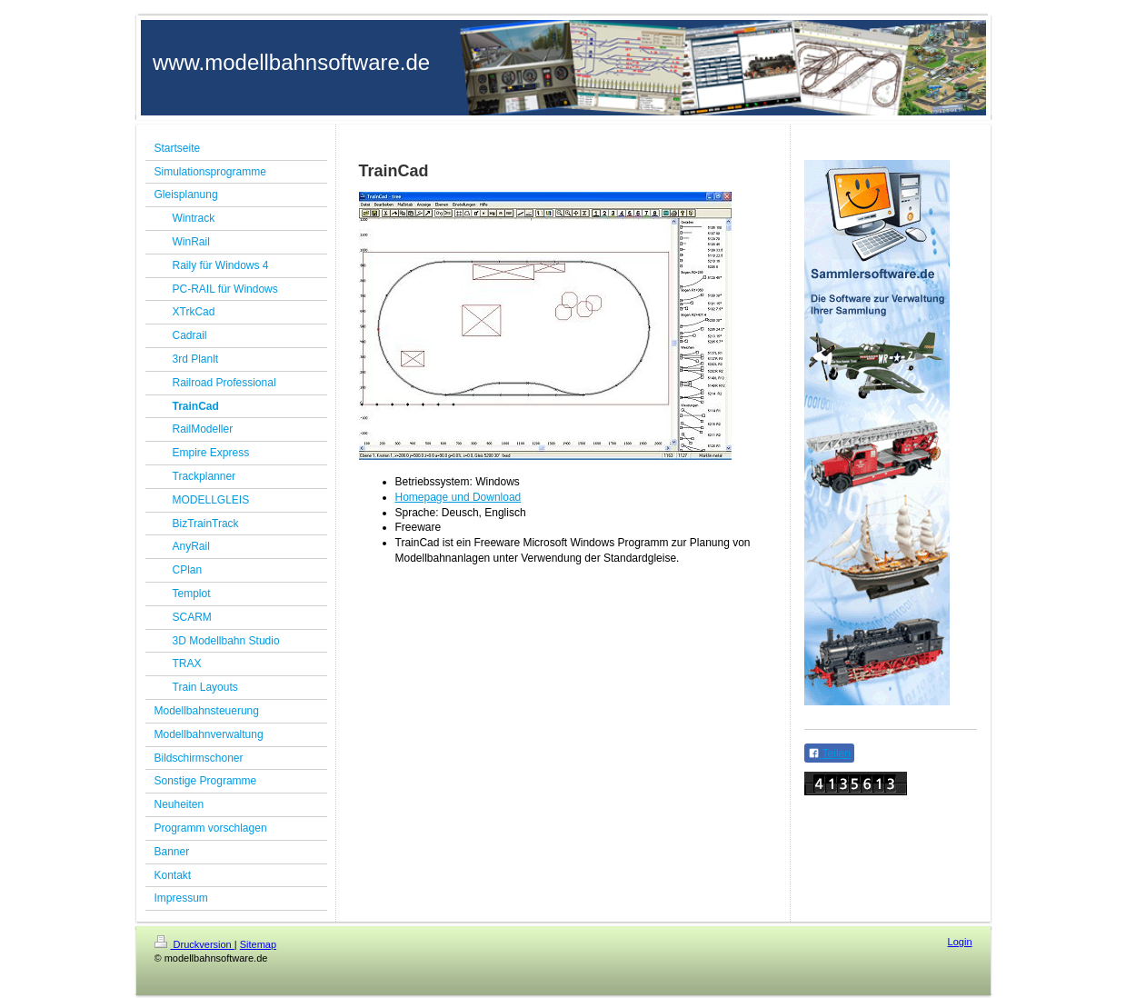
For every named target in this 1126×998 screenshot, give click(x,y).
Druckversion (194, 944)
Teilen (829, 753)
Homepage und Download (458, 497)
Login (960, 941)
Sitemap (258, 944)
